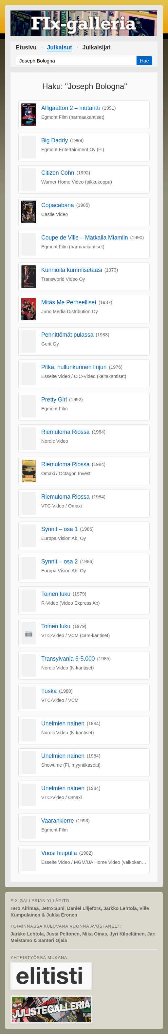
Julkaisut (59, 47)
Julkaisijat (96, 47)
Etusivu (26, 47)
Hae (144, 60)
